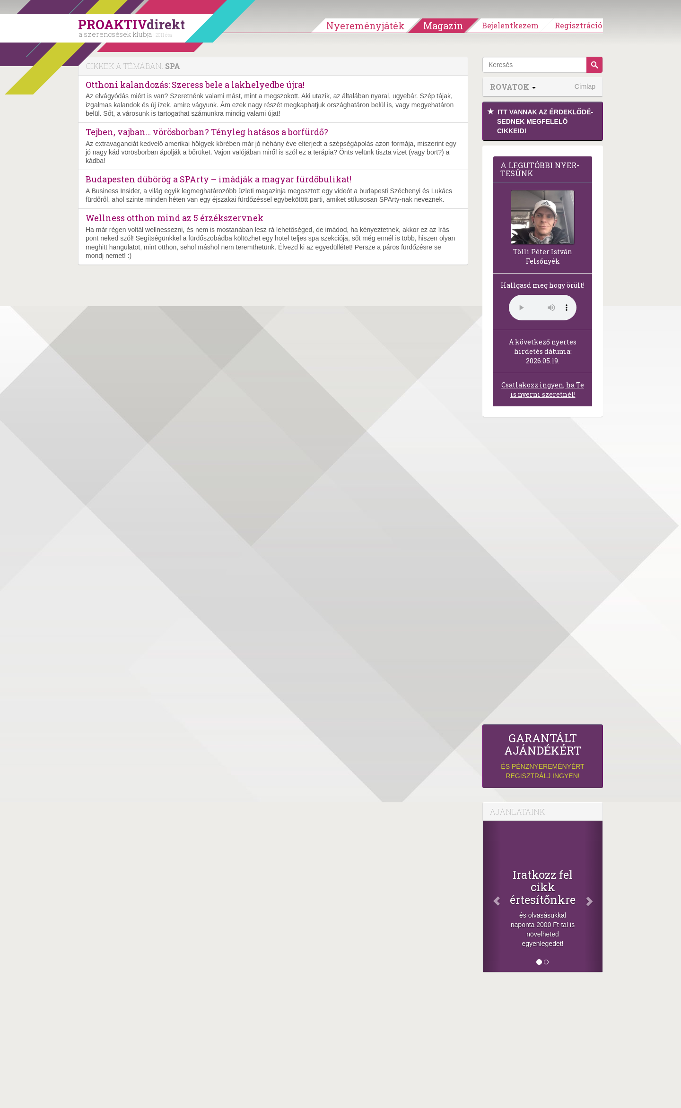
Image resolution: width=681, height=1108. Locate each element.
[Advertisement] (542, 573)
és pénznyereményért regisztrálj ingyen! (542, 756)
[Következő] (593, 896)
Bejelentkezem (510, 25)
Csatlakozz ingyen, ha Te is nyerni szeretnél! (542, 389)
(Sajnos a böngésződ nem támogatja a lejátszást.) (542, 307)
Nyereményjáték (365, 25)
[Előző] (492, 896)
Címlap (585, 86)
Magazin (443, 25)
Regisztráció (578, 25)
